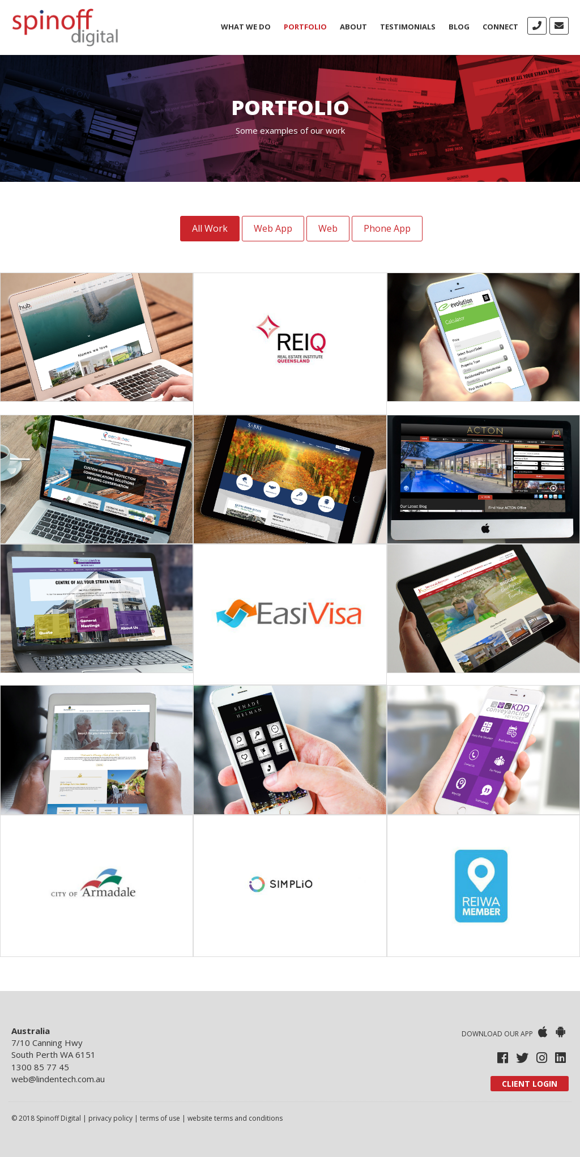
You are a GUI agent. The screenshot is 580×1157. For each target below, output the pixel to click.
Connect (500, 27)
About (353, 27)
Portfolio (305, 27)
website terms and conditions (235, 1118)
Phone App (387, 228)
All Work (210, 228)
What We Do (246, 27)
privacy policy (110, 1118)
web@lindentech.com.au (58, 1078)
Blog (459, 27)
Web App (273, 228)
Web (328, 228)
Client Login (529, 1083)
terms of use (160, 1118)
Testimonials (408, 27)
